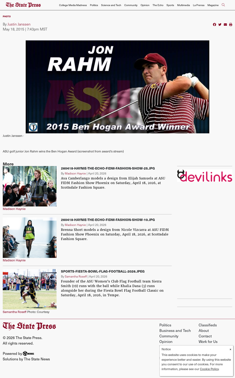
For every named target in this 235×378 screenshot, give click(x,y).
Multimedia (183, 5)
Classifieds (208, 324)
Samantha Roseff (14, 311)
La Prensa (198, 5)
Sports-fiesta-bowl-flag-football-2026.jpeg (103, 271)
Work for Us (208, 341)
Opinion (145, 5)
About (204, 330)
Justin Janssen (19, 24)
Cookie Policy (209, 369)
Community (131, 5)
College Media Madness (73, 5)
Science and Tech (111, 5)
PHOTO (7, 16)
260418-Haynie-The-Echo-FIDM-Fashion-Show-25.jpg (108, 168)
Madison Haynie (14, 208)
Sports (170, 5)
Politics (94, 5)
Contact (205, 336)
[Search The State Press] (223, 5)
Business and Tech (175, 330)
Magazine (213, 5)
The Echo (158, 5)
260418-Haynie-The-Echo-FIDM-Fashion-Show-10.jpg (108, 219)
